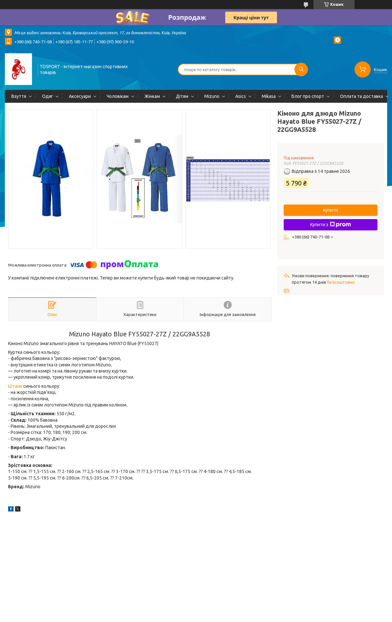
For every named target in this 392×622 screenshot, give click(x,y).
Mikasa (269, 96)
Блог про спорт (307, 96)
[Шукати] (301, 69)
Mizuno (211, 96)
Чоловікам (118, 96)
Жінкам (152, 96)
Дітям (182, 96)
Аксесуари (80, 96)
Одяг (47, 96)
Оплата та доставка (361, 96)
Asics (240, 96)
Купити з (330, 224)
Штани (15, 386)
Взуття (18, 96)
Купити (330, 210)
